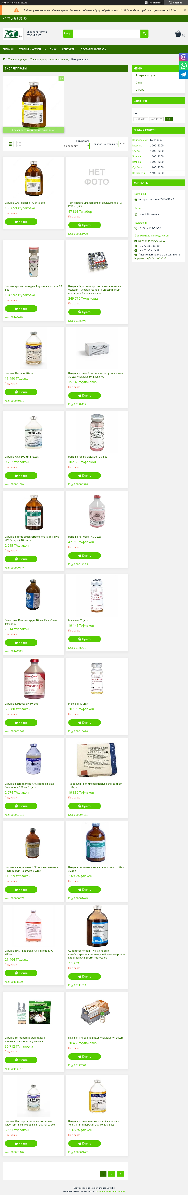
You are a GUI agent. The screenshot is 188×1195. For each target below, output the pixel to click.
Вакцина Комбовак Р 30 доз (21, 703)
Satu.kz (111, 1187)
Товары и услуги (30, 49)
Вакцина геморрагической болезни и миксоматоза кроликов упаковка (26, 1039)
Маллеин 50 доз (78, 703)
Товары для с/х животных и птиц (49, 59)
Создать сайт (8, 2)
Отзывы (140, 89)
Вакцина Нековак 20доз (19, 373)
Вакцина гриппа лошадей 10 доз (87, 456)
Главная (8, 49)
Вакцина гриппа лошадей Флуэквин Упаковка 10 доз (33, 287)
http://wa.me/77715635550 (150, 258)
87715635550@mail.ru (152, 241)
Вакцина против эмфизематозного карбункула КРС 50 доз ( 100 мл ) (32, 538)
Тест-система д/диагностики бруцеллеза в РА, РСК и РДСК (95, 204)
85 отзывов (155, 2)
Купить (23, 221)
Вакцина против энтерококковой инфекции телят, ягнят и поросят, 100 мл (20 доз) (93, 1122)
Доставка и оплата (93, 49)
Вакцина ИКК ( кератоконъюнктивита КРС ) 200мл (29, 952)
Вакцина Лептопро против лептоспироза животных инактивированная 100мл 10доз (30, 1122)
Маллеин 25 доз (78, 620)
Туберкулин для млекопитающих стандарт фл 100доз (95, 785)
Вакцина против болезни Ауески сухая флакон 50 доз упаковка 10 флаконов (95, 374)
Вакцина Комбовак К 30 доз (84, 536)
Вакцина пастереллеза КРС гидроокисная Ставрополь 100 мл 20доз (29, 785)
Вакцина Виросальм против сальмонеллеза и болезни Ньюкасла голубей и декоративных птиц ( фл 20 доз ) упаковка (94, 289)
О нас (53, 49)
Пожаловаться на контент (111, 1191)
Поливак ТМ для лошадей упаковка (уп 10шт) (95, 1037)
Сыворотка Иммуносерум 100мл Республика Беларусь (31, 621)
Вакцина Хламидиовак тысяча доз (25, 202)
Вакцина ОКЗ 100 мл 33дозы (22, 456)
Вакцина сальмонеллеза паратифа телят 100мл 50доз (96, 868)
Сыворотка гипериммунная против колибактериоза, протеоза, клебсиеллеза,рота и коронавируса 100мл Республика (96, 954)
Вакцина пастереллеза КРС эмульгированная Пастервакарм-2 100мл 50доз (31, 868)
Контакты (68, 49)
